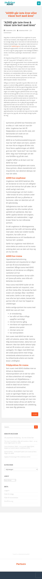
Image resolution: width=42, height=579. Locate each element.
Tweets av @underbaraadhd (21, 554)
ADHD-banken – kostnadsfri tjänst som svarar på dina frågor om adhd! (20, 452)
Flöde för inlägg (8, 494)
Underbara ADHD (23, 30)
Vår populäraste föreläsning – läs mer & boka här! (19, 438)
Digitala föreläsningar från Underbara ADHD (17, 457)
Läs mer (35, 414)
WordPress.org (8, 501)
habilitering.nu (15, 46)
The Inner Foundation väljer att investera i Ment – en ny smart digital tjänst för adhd (20, 442)
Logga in (6, 490)
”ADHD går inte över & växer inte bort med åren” (20, 24)
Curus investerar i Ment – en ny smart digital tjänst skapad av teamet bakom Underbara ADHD (19, 447)
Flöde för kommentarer (11, 497)
